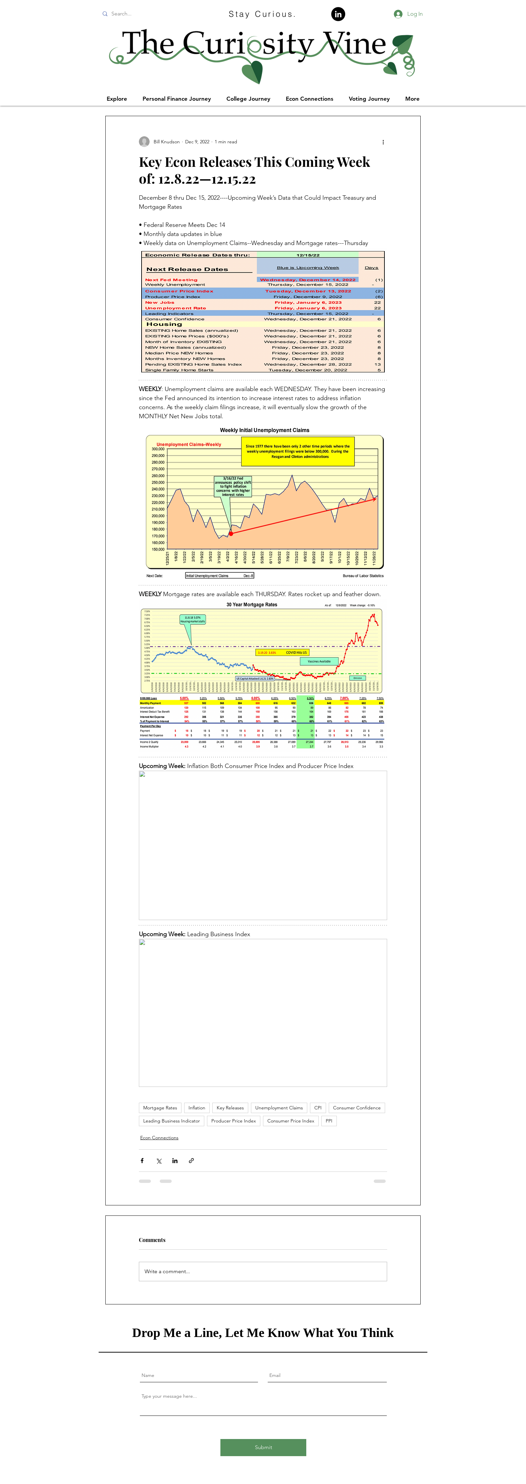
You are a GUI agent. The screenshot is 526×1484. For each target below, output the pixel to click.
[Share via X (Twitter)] (158, 1160)
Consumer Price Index (290, 1121)
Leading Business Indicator (171, 1121)
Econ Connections (159, 1138)
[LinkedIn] (338, 14)
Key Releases (230, 1108)
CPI (318, 1108)
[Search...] (149, 13)
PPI (329, 1121)
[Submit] (263, 1447)
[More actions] (383, 142)
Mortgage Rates (160, 1108)
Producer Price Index (233, 1121)
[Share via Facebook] (142, 1160)
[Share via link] (191, 1160)
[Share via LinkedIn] (175, 1160)
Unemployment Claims (279, 1108)
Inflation (197, 1108)
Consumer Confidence (357, 1108)
